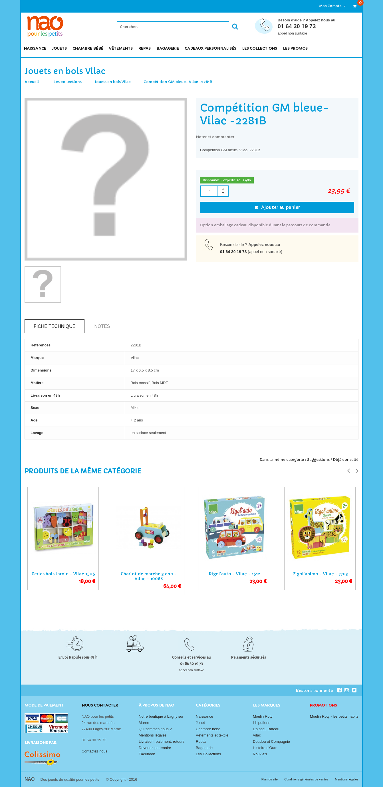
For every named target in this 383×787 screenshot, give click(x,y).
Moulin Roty (263, 716)
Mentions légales (153, 735)
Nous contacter (100, 705)
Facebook (147, 754)
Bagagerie (204, 748)
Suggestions (318, 459)
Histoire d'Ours (265, 748)
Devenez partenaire (155, 748)
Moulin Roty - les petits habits (334, 716)
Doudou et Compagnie (271, 741)
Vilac (257, 735)
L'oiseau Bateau (266, 729)
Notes (102, 326)
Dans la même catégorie (281, 459)
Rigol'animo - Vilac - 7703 (320, 573)
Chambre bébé (208, 729)
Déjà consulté (345, 459)
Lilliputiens (261, 723)
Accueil (32, 81)
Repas (201, 741)
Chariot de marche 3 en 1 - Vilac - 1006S (149, 576)
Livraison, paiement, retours (161, 741)
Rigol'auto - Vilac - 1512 (234, 573)
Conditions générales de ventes (306, 779)
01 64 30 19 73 (297, 26)
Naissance (204, 716)
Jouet (200, 723)
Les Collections (208, 754)
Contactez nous (94, 751)
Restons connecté (319, 690)
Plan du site (270, 779)
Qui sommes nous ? (155, 729)
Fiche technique (54, 326)
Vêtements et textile (212, 735)
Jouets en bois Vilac (112, 81)
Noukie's (260, 754)
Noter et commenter (215, 136)
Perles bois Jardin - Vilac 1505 (63, 573)
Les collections (67, 81)
